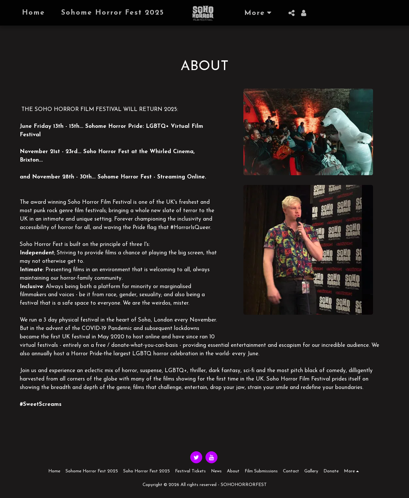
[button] (291, 13)
